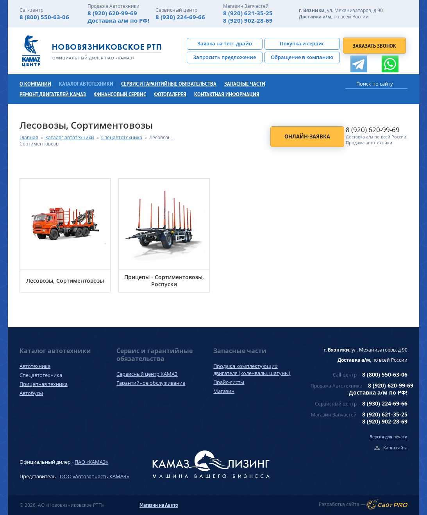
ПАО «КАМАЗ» (91, 461)
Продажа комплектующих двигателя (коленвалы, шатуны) (251, 369)
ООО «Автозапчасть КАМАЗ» (94, 476)
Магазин (223, 391)
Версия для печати (388, 437)
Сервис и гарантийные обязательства (168, 84)
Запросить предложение (224, 57)
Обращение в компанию (302, 57)
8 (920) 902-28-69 (248, 20)
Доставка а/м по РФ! (118, 20)
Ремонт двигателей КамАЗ (53, 94)
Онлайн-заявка (307, 136)
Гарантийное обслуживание (150, 382)
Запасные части (244, 84)
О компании (35, 84)
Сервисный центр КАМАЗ (147, 373)
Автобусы (31, 393)
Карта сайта (395, 447)
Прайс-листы (228, 382)
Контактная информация (226, 94)
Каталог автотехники (86, 84)
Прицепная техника (44, 384)
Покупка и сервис (302, 43)
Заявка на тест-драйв (224, 43)
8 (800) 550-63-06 (44, 17)
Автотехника (35, 366)
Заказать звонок (374, 46)
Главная (29, 137)
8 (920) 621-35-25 (248, 13)
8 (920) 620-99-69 (112, 13)
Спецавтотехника (121, 137)
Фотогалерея (170, 94)
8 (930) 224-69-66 (180, 17)
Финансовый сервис (120, 94)
